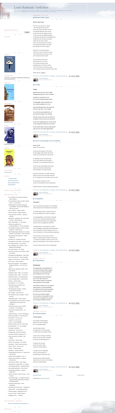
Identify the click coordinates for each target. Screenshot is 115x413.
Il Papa (37, 85)
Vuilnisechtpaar (40, 313)
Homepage (59, 375)
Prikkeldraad (39, 260)
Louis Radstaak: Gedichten (31, 7)
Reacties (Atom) (45, 378)
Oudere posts (80, 375)
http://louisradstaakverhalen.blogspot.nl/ (18, 403)
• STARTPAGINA (12, 178)
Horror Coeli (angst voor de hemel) (47, 141)
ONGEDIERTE (12, 184)
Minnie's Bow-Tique (42, 17)
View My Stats (8, 172)
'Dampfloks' (39, 199)
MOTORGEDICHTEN (13, 182)
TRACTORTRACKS (13, 180)
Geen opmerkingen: (62, 76)
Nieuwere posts (37, 375)
